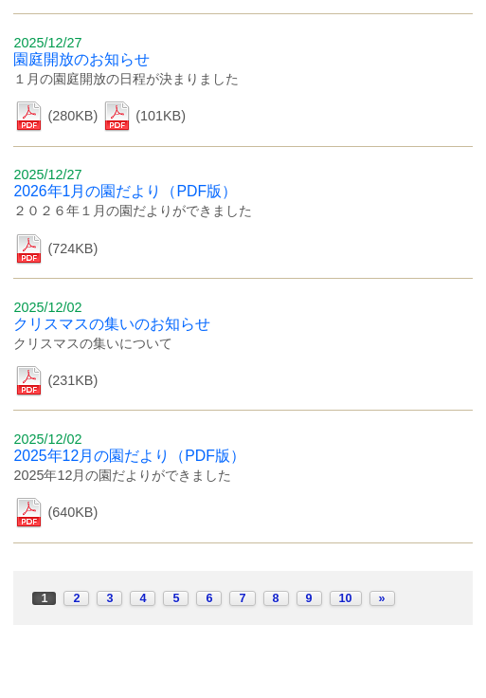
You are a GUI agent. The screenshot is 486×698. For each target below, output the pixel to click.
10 (345, 598)
